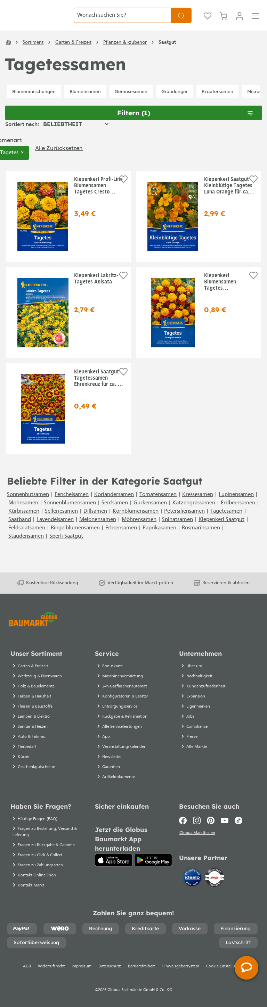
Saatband (19, 530)
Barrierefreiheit (141, 966)
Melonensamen (97, 530)
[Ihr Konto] (240, 20)
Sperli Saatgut (66, 547)
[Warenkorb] (224, 20)
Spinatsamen (177, 530)
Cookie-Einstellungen (225, 966)
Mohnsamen (23, 514)
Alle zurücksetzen (59, 158)
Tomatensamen (158, 505)
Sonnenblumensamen (70, 514)
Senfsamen (115, 514)
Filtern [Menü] (185, 124)
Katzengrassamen (193, 514)
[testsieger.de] (214, 878)
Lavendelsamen (55, 530)
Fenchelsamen (72, 505)
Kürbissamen (23, 522)
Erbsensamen (121, 539)
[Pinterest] (211, 820)
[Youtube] (225, 820)
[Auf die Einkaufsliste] (123, 190)
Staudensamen (26, 547)
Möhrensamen (139, 530)
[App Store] (114, 860)
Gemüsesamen (131, 102)
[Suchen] (181, 20)
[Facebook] (184, 820)
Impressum (81, 966)
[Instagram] (197, 820)
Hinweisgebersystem (180, 966)
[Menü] (256, 20)
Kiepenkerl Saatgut (221, 530)
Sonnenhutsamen (28, 505)
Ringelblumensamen (75, 539)
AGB (27, 966)
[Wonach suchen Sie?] (122, 20)
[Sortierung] (76, 135)
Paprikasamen (159, 539)
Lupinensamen (236, 505)
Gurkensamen (150, 514)
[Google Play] (153, 860)
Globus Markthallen (198, 834)
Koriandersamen (114, 505)
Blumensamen (85, 102)
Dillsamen (95, 522)
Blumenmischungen (34, 102)
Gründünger (174, 102)
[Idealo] (193, 878)
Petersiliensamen (184, 522)
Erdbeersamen (238, 514)
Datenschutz (109, 966)
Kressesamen (197, 505)
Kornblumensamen (136, 522)
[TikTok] (238, 820)
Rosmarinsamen (201, 539)
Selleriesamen (61, 522)
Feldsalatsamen (26, 539)
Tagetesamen (226, 522)
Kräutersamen (217, 102)
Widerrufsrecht (51, 966)
